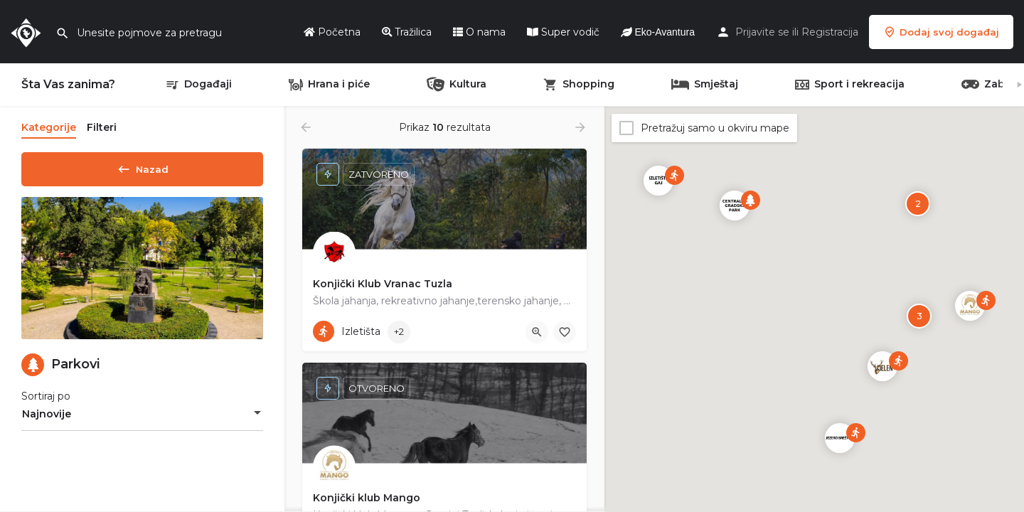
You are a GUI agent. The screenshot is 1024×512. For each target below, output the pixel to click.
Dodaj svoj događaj (941, 32)
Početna (332, 32)
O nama (479, 32)
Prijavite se (762, 32)
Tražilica (407, 32)
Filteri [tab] (102, 127)
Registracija (829, 32)
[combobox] (142, 419)
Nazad (142, 166)
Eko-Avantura (658, 32)
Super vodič (563, 32)
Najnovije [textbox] (46, 418)
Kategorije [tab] (48, 127)
